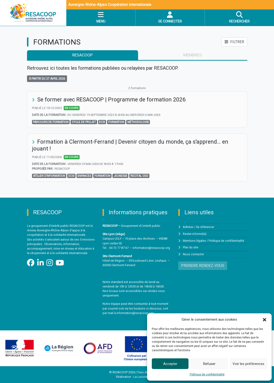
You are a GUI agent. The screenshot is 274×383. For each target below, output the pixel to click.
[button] (264, 319)
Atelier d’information (49, 176)
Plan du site (190, 247)
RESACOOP (82, 55)
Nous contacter (193, 254)
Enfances (84, 176)
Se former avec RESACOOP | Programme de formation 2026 (113, 99)
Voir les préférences (248, 364)
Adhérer (188, 227)
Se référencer (205, 227)
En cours (71, 108)
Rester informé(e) (195, 234)
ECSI (102, 122)
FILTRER (234, 42)
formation (116, 122)
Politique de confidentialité (207, 374)
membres (192, 55)
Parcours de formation (50, 122)
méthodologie (138, 122)
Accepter (170, 364)
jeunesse (120, 176)
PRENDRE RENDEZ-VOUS (202, 265)
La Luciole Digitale (145, 377)
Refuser (209, 364)
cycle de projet (84, 122)
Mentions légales (194, 240)
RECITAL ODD (139, 176)
